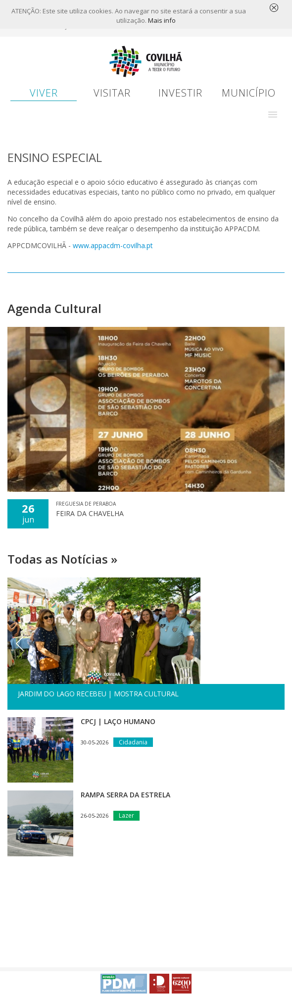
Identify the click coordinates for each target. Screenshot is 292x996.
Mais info (162, 20)
